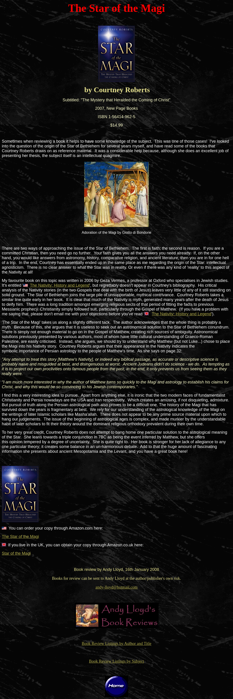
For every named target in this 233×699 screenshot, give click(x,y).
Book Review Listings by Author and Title (116, 643)
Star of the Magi (16, 553)
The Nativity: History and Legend (59, 285)
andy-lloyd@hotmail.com (116, 587)
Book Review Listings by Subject (116, 661)
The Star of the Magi (20, 536)
